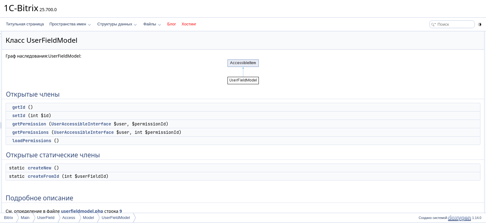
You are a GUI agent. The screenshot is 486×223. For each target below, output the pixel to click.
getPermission (106, 124)
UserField (46, 217)
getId (96, 107)
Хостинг (189, 24)
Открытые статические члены (442, 75)
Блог (171, 24)
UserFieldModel (116, 217)
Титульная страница (25, 24)
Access (68, 217)
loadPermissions (109, 140)
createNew (117, 168)
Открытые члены (431, 35)
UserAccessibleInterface (158, 124)
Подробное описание (435, 96)
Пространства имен (70, 24)
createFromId (121, 176)
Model (88, 217)
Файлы (152, 24)
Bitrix (8, 217)
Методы (424, 103)
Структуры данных (117, 24)
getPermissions (108, 132)
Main (25, 217)
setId (96, 115)
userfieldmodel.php (160, 211)
